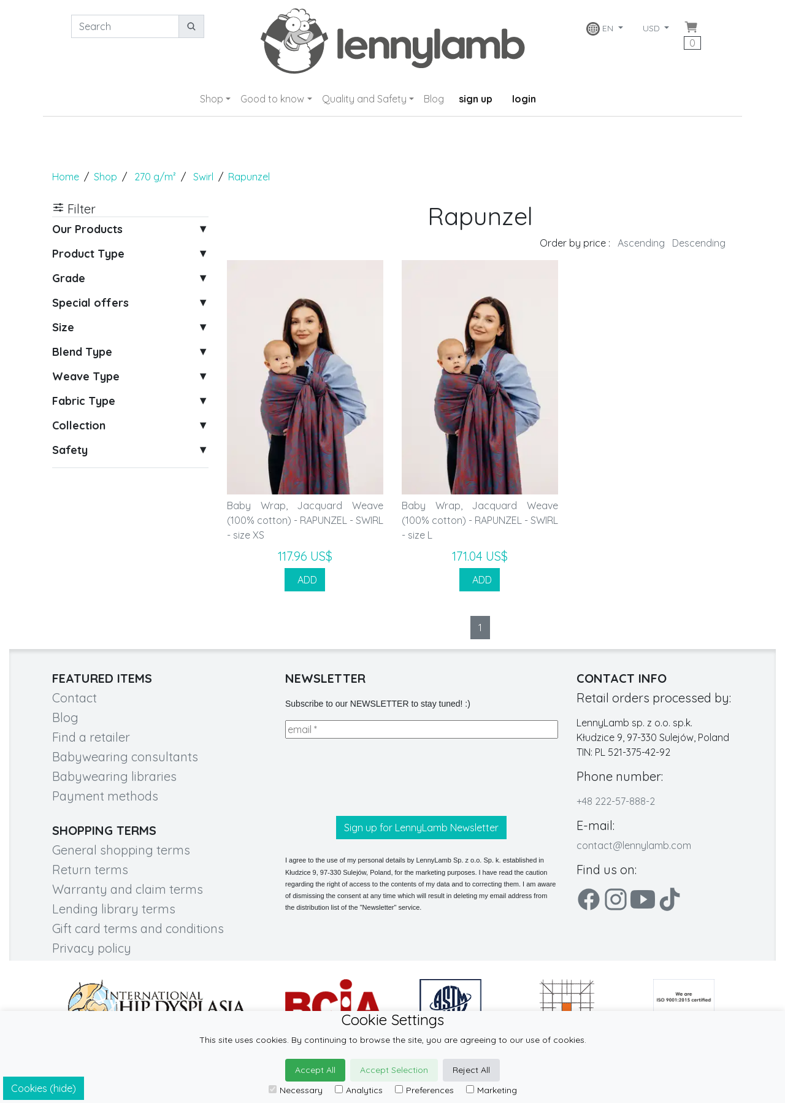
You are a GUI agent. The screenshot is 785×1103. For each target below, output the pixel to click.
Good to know (272, 99)
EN (601, 29)
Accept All (315, 1069)
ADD (305, 580)
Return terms (90, 869)
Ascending (641, 243)
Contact (74, 697)
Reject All (471, 1069)
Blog (434, 99)
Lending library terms (113, 909)
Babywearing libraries (114, 776)
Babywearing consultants (125, 756)
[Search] (125, 26)
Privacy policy (91, 948)
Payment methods (105, 796)
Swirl (203, 177)
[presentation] (378, 777)
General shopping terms (121, 850)
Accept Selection (394, 1069)
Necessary (296, 1090)
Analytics (359, 1090)
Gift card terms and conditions (138, 928)
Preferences (424, 1090)
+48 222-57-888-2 (615, 801)
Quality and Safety (364, 99)
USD (652, 28)
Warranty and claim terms (127, 889)
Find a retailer (91, 737)
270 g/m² (155, 177)
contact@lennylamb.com (633, 845)
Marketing (491, 1090)
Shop (211, 99)
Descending (699, 243)
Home (65, 177)
